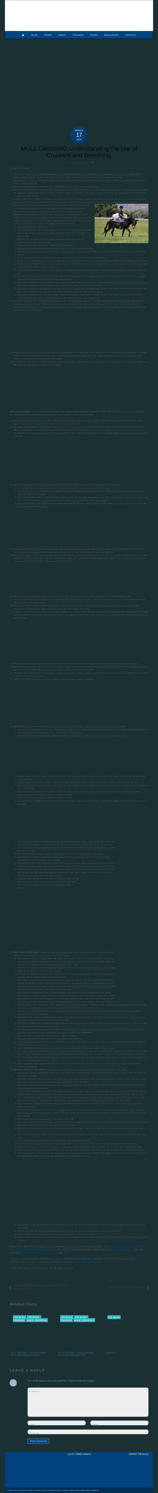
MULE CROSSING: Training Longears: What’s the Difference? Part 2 (29, 1353)
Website (34, 1433)
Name (33, 1424)
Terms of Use (74, 1490)
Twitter (66, 1252)
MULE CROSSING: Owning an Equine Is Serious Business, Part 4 (39, 1287)
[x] (12, 1484)
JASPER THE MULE (138, 1454)
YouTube (54, 1252)
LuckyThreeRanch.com (120, 1246)
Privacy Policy (85, 1490)
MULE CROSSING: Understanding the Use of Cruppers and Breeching (79, 151)
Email (96, 1424)
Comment (35, 1391)
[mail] (23, 1484)
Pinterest (26, 1252)
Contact (130, 35)
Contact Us (95, 1490)
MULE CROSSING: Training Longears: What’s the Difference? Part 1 (76, 1353)
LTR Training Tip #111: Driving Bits (126, 1287)
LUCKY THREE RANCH (79, 1454)
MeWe (45, 1252)
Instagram (36, 1252)
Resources (111, 35)
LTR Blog (68, 162)
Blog (34, 35)
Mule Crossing (82, 162)
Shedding (110, 1352)
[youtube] (17, 1484)
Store (48, 35)
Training (78, 35)
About (62, 35)
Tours (94, 35)
